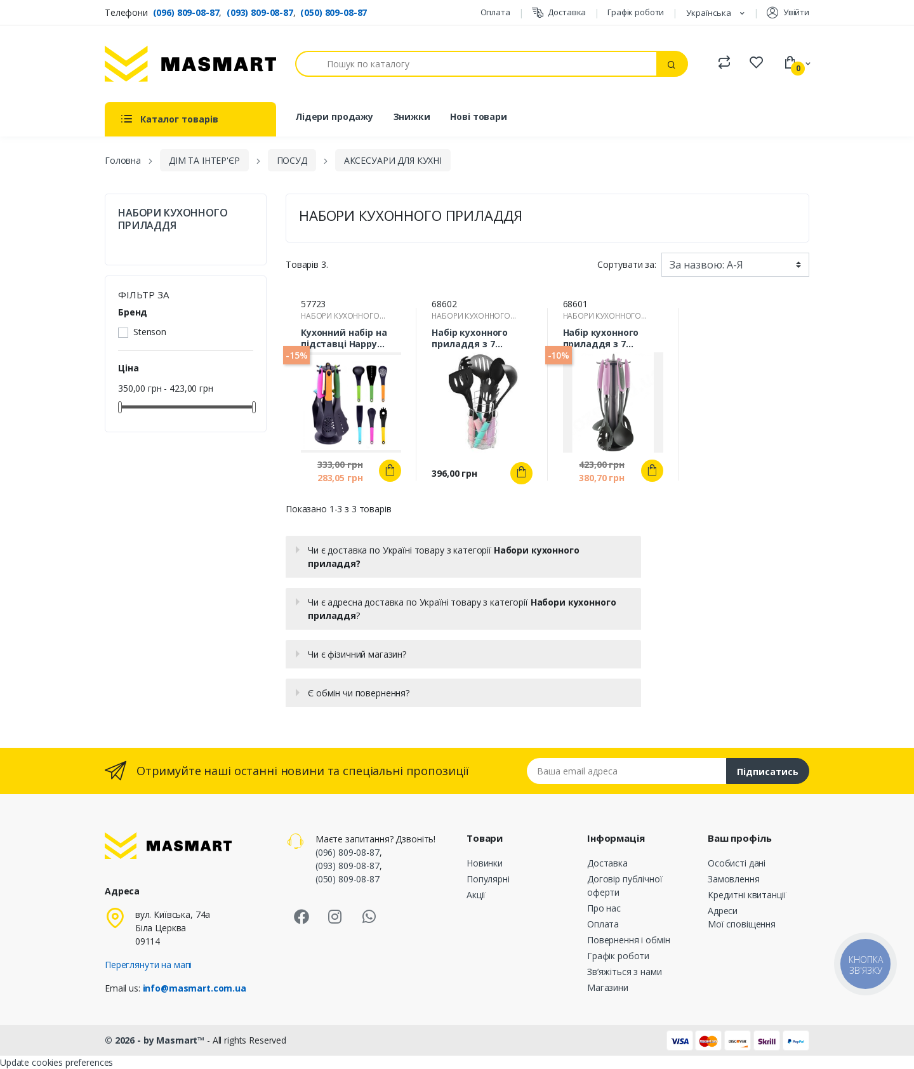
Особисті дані (736, 863)
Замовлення (734, 879)
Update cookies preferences (56, 1062)
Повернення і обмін (628, 940)
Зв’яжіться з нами (624, 972)
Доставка (559, 12)
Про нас (604, 908)
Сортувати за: (626, 264)
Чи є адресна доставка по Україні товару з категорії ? (462, 608)
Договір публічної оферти (625, 885)
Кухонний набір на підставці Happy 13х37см (344, 338)
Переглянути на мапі (148, 965)
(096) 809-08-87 (186, 12)
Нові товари (478, 116)
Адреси (723, 911)
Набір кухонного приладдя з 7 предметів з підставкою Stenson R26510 (479, 338)
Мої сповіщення (742, 924)
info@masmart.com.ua (194, 988)
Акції (476, 895)
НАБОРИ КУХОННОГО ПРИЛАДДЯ (173, 219)
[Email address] (627, 771)
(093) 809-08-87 (260, 12)
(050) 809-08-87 (333, 12)
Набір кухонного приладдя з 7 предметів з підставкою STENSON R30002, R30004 (613, 338)
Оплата (495, 12)
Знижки (412, 116)
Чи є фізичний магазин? (357, 654)
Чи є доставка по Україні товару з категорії (443, 556)
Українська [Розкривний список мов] (709, 12)
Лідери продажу (334, 116)
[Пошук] (476, 64)
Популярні (488, 879)
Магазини (607, 987)
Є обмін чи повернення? (358, 693)
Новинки (485, 863)
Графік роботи (635, 12)
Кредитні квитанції (747, 895)
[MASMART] (190, 64)
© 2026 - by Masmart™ (156, 1040)
